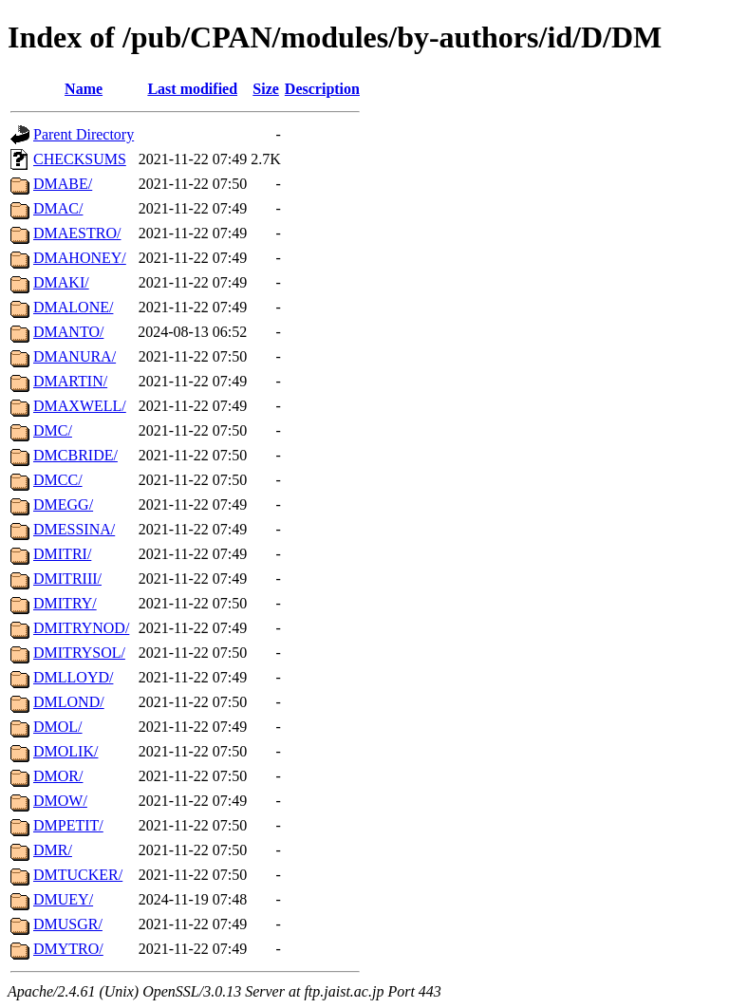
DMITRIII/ (67, 578)
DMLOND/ (68, 702)
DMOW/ (60, 801)
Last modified (192, 89)
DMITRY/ (65, 603)
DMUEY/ (63, 899)
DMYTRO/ (68, 949)
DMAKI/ (61, 282)
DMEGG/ (63, 504)
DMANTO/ (68, 332)
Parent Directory (83, 134)
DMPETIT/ (68, 825)
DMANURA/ (74, 356)
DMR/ (52, 850)
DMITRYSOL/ (79, 652)
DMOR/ (58, 776)
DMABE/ (62, 184)
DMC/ (52, 430)
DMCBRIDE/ (75, 455)
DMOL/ (58, 727)
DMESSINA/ (74, 529)
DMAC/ (58, 208)
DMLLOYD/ (73, 677)
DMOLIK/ (65, 751)
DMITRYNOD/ (81, 628)
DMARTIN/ (70, 381)
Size (265, 89)
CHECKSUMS (79, 159)
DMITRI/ (62, 554)
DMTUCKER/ (77, 875)
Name (84, 89)
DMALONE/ (73, 307)
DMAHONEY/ (79, 258)
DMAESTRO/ (77, 233)
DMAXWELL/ (79, 406)
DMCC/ (58, 480)
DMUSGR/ (68, 924)
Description (322, 89)
